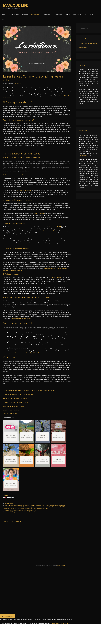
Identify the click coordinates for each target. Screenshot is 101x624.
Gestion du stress (25, 507)
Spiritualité (77, 14)
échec (10, 507)
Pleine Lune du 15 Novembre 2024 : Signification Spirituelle (20, 510)
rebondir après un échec (22, 508)
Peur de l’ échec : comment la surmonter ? (16, 398)
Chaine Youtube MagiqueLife (88, 43)
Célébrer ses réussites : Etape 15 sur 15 (27, 353)
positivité (13, 508)
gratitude (33, 507)
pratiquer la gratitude (55, 277)
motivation (53, 507)
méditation (39, 507)
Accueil (3, 14)
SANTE (68, 14)
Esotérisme (48, 14)
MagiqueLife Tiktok (85, 47)
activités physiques (10, 505)
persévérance (6, 508)
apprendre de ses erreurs (22, 505)
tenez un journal (39, 213)
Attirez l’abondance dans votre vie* (14, 406)
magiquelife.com (85, 155)
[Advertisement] (46, 591)
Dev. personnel (36, 14)
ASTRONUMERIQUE (13, 14)
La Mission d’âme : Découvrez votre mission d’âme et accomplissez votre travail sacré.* (29, 390)
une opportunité (47, 333)
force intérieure (17, 507)
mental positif (46, 507)
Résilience (32, 508)
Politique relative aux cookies (59, 623)
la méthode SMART (55, 227)
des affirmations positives (24, 190)
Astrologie (25, 14)
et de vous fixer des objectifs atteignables (46, 231)
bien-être (41, 505)
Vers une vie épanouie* (10, 413)
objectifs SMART (61, 507)
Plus (4, 19)
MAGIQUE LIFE (15, 5)
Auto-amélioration (34, 505)
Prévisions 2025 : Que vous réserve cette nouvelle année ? (20, 512)
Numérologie (58, 14)
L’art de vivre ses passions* (11, 410)
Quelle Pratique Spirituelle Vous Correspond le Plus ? (19, 394)
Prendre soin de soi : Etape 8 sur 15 (21, 319)
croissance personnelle (51, 505)
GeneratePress (61, 565)
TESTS (85, 14)
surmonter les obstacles (41, 508)
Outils (91, 14)
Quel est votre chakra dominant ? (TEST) (15, 402)
